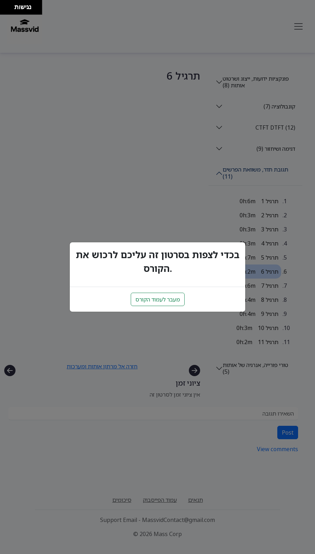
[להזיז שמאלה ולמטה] (5, 9)
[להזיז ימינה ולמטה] (9, 9)
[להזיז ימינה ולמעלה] (9, 5)
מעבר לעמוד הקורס (157, 299)
